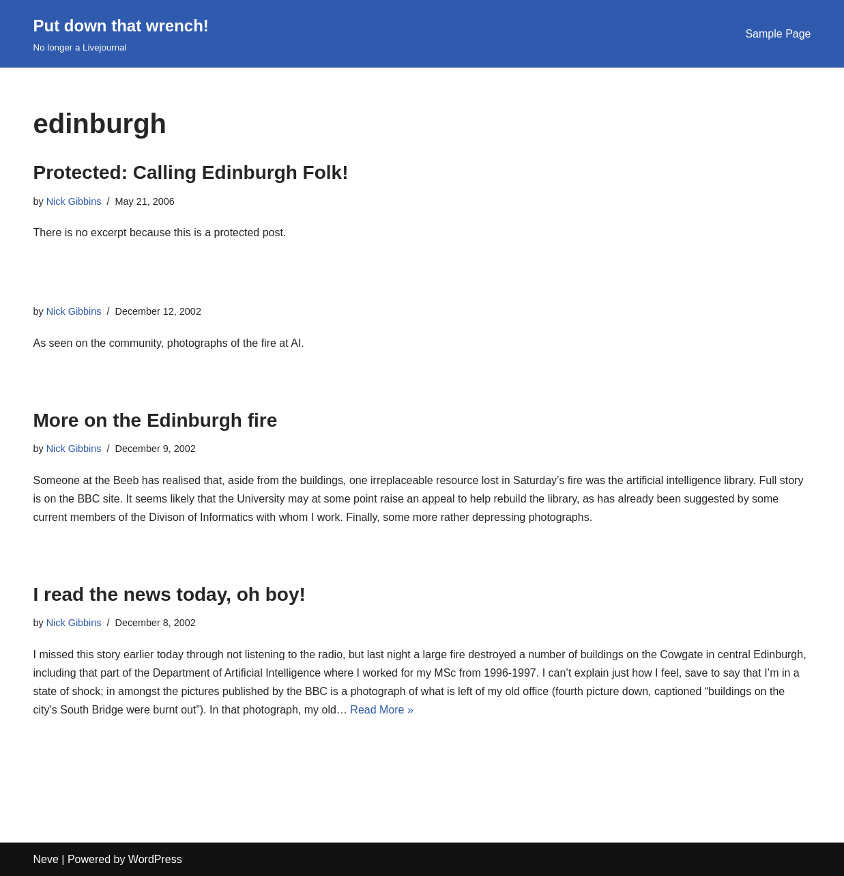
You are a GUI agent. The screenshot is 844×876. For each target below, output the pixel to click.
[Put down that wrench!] (121, 33)
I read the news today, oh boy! (169, 594)
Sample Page (778, 34)
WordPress (155, 859)
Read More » (381, 710)
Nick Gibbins (74, 201)
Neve (46, 859)
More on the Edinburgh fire (155, 420)
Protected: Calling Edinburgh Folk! (191, 172)
